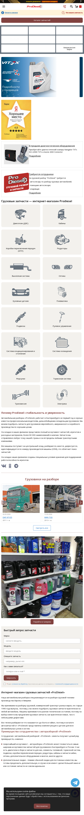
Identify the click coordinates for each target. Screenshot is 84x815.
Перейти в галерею (42, 621)
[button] (81, 502)
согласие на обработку (20, 684)
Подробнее (35, 155)
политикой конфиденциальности (66, 684)
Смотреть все (42, 528)
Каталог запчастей (42, 20)
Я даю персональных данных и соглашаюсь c (42, 684)
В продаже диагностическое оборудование (52, 145)
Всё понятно (42, 806)
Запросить (11, 678)
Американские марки (69, 48)
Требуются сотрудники (41, 174)
